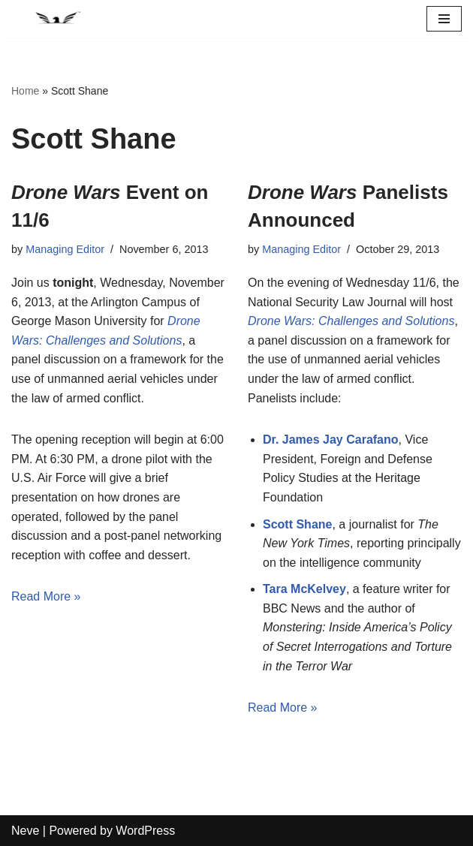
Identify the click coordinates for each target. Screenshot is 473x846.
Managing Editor (65, 249)
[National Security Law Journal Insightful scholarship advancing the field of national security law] (56, 19)
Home (25, 91)
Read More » (46, 596)
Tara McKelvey (304, 589)
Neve (25, 830)
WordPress (145, 830)
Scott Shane (297, 524)
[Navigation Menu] (444, 19)
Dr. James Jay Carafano (331, 439)
